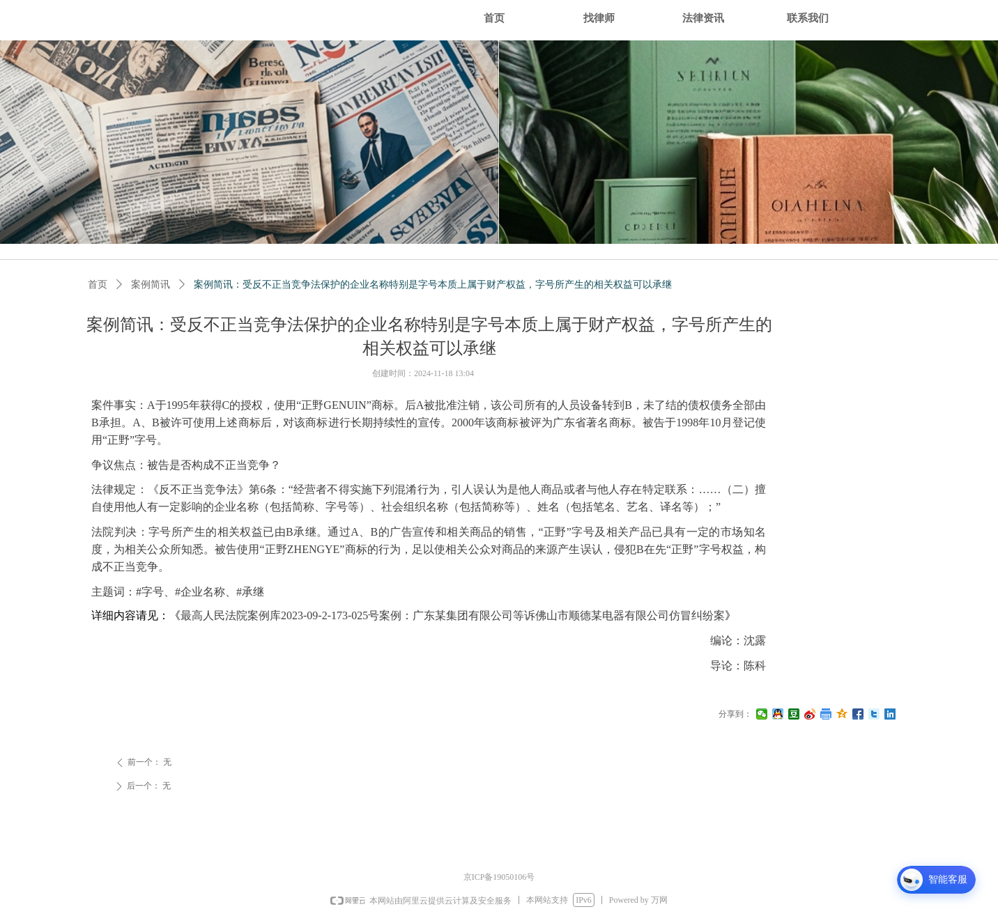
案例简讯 (150, 284)
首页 (97, 284)
